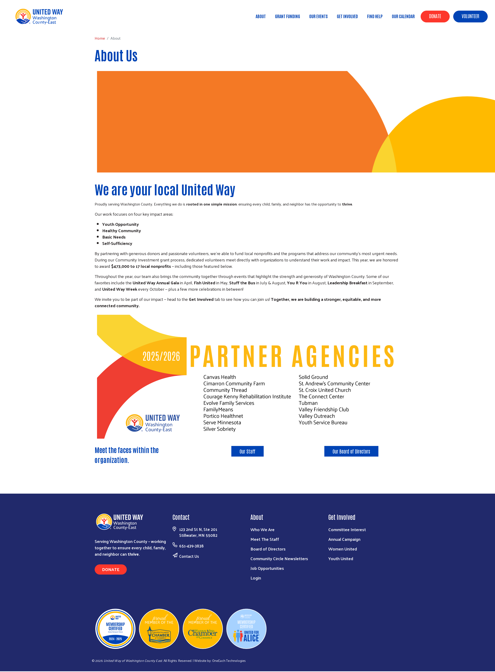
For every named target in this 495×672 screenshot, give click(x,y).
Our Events (318, 16)
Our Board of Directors (351, 451)
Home (27, 24)
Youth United (340, 558)
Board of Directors (268, 548)
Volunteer (470, 16)
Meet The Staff (264, 539)
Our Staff (247, 451)
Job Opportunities (267, 568)
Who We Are (262, 529)
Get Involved (347, 16)
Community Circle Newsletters (279, 558)
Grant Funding (287, 16)
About (261, 16)
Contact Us (189, 556)
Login (255, 577)
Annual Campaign (344, 539)
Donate (435, 16)
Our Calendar (403, 16)
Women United (342, 548)
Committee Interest (347, 529)
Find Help (375, 16)
